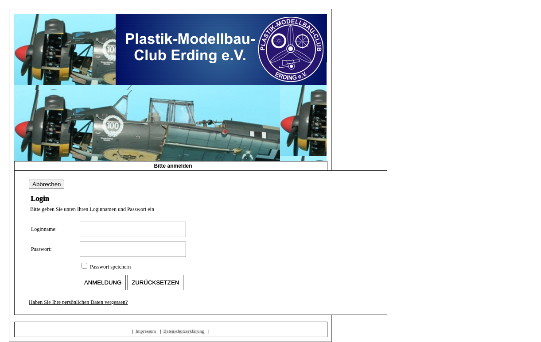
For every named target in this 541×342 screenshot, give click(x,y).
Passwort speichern (110, 267)
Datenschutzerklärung (183, 331)
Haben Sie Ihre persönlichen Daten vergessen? (78, 302)
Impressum (146, 331)
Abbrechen (46, 184)
